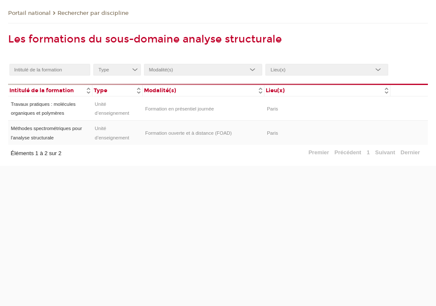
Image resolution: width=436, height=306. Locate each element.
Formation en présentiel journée (179, 108)
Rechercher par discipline (93, 13)
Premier (318, 152)
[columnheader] (50, 90)
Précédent (348, 152)
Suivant (385, 152)
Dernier (410, 152)
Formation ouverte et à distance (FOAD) (188, 133)
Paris (272, 108)
